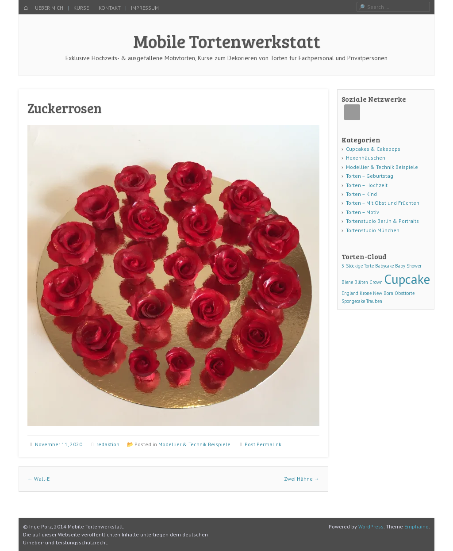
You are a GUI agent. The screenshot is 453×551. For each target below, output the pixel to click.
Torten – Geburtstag (369, 175)
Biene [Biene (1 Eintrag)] (347, 282)
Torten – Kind (361, 194)
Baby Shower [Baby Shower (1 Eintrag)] (408, 266)
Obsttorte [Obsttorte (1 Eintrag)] (405, 293)
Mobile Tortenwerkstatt (226, 41)
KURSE (81, 7)
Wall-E (38, 478)
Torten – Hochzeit (367, 185)
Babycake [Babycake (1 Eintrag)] (384, 266)
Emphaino (416, 526)
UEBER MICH (49, 7)
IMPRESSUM (145, 7)
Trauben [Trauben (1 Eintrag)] (374, 301)
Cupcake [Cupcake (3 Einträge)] (407, 279)
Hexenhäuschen (365, 157)
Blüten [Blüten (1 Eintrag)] (361, 282)
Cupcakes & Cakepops (373, 148)
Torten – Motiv (362, 212)
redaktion (107, 444)
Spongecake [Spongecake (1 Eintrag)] (353, 301)
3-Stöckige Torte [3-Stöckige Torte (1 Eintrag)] (358, 266)
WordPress (371, 526)
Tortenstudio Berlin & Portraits (382, 221)
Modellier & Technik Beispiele (194, 444)
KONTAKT (110, 7)
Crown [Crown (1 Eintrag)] (376, 282)
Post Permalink (263, 444)
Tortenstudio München (372, 230)
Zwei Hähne (301, 478)
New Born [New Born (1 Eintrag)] (383, 293)
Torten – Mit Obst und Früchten (382, 202)
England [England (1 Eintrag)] (350, 293)
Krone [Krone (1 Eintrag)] (366, 293)
